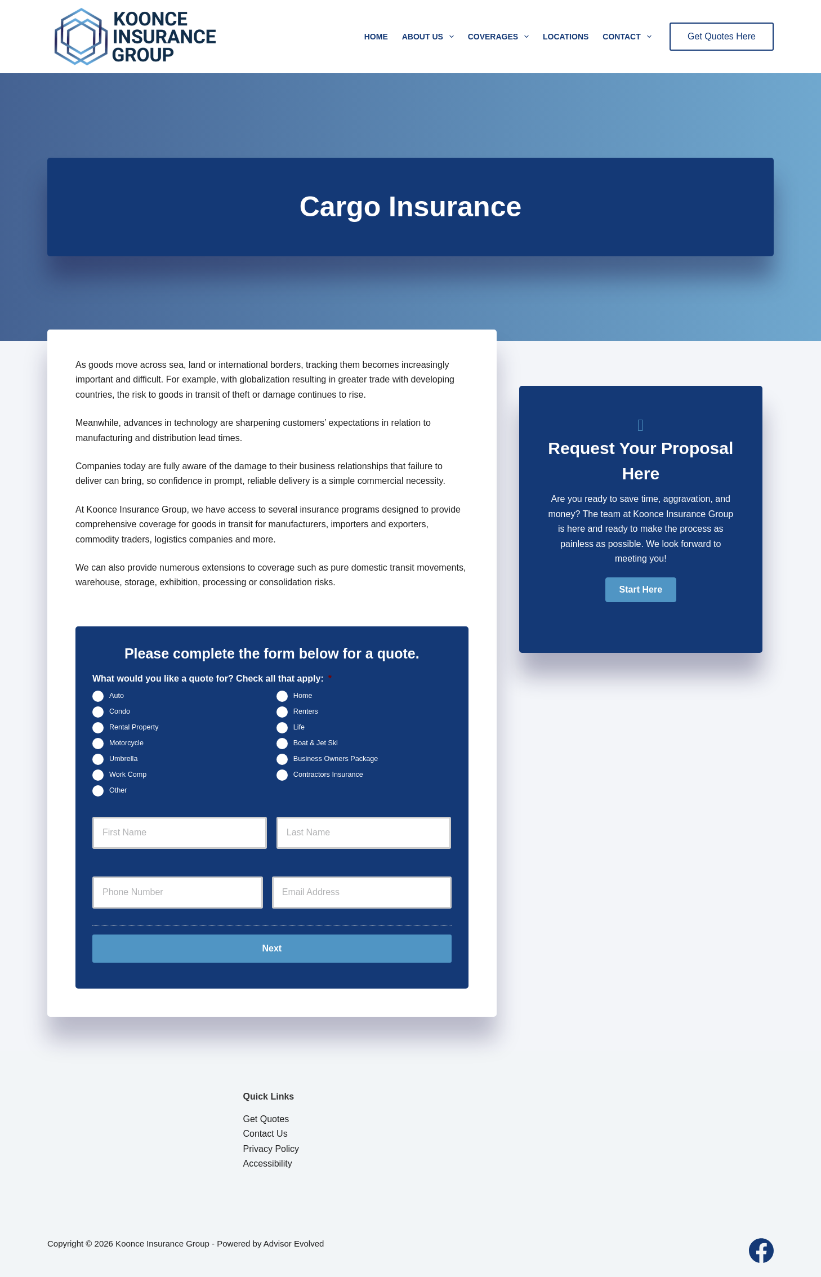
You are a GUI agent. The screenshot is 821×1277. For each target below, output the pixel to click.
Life (299, 728)
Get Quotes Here (722, 36)
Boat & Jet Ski (315, 743)
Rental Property (134, 728)
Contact (629, 36)
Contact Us (265, 1133)
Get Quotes (266, 1119)
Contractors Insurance (328, 775)
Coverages (500, 36)
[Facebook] (761, 1250)
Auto (116, 696)
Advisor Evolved (294, 1243)
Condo (119, 712)
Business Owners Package (335, 759)
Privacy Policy (271, 1149)
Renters (305, 712)
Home (376, 36)
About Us (430, 36)
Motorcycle (126, 743)
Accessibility (267, 1163)
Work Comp (127, 775)
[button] (640, 589)
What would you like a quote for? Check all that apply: (212, 678)
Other (118, 791)
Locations (565, 36)
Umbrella (123, 759)
